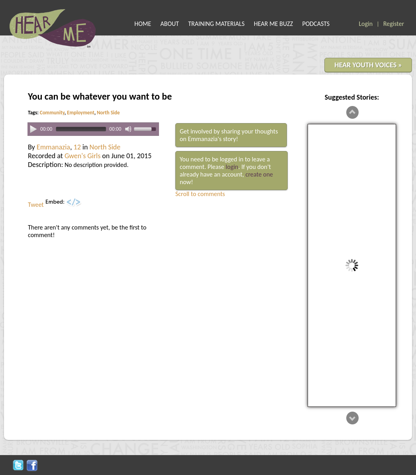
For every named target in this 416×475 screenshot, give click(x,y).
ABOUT (170, 23)
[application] (93, 129)
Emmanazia (53, 147)
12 (77, 147)
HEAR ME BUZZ (273, 23)
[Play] (33, 128)
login (232, 167)
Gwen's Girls (82, 155)
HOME (142, 23)
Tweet (36, 204)
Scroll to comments (200, 194)
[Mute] (128, 129)
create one (259, 174)
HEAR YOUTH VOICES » (368, 65)
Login (366, 23)
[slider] (81, 129)
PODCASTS (316, 23)
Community (52, 113)
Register (393, 23)
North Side (108, 113)
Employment (80, 113)
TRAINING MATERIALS (216, 23)
